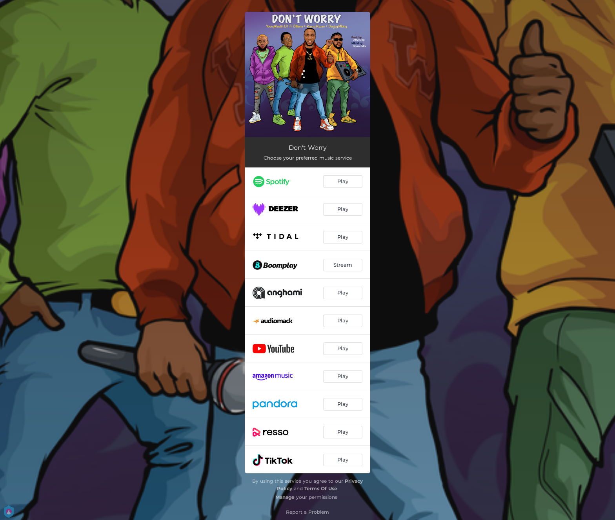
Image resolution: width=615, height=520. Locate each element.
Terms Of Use (320, 488)
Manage (285, 497)
